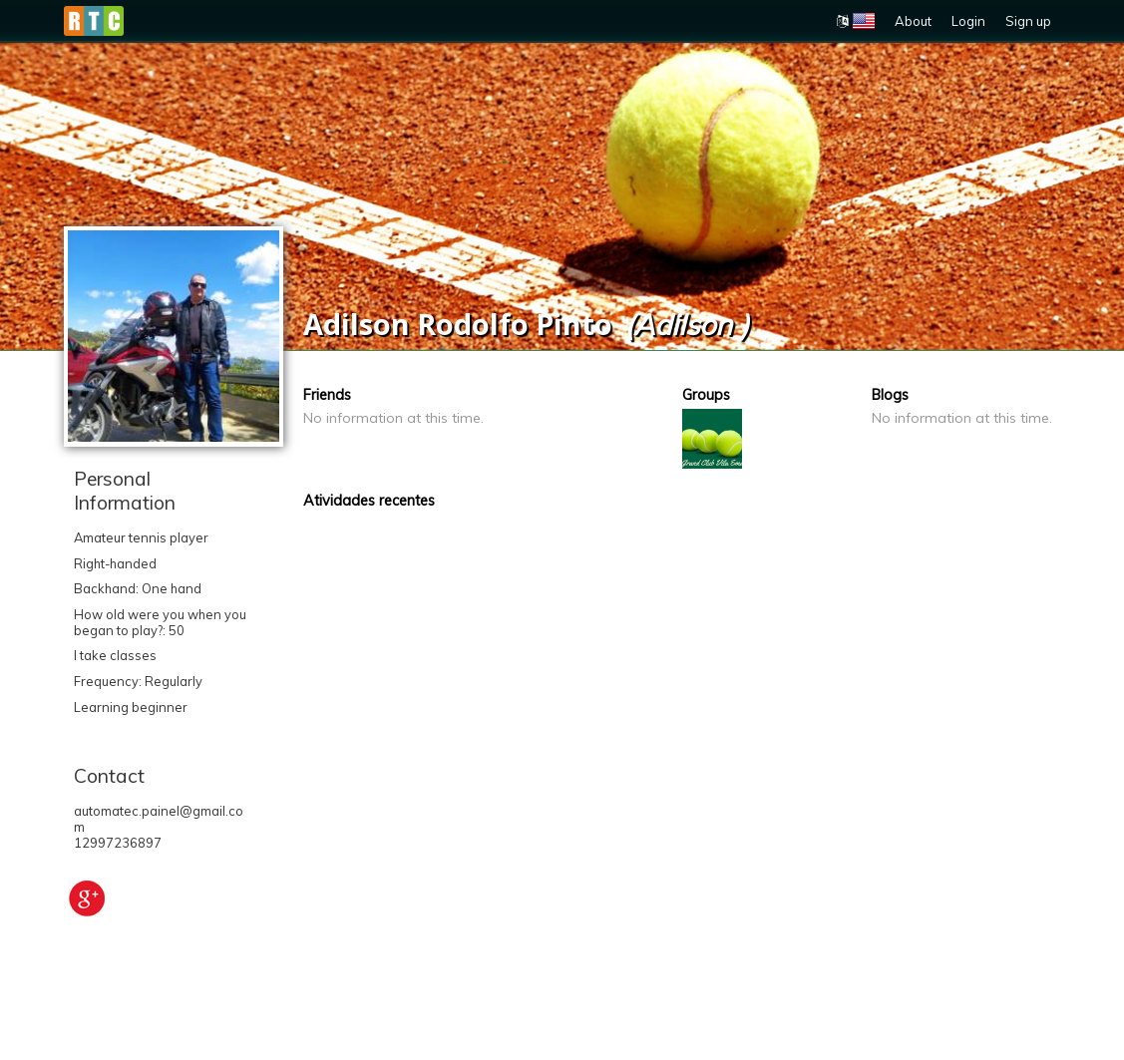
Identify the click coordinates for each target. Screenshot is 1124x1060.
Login (968, 21)
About (913, 21)
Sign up (1028, 21)
